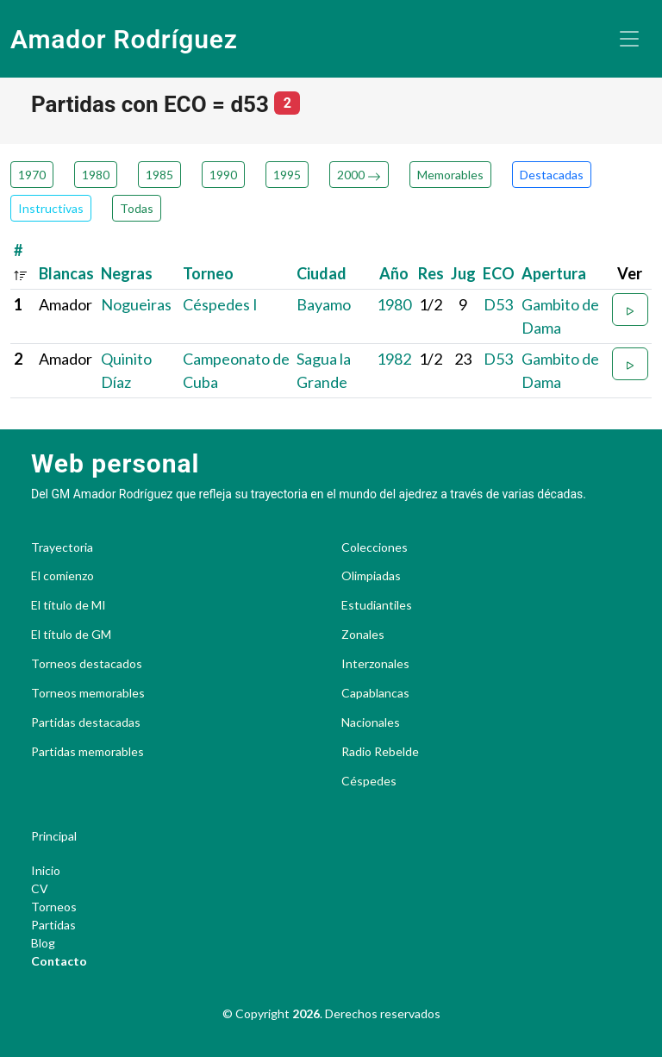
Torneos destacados (86, 664)
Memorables (450, 174)
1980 (95, 174)
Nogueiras (136, 304)
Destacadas (552, 174)
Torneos (54, 906)
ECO (499, 273)
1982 (394, 358)
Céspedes (369, 781)
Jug (463, 273)
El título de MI (68, 605)
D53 (498, 304)
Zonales (362, 635)
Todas (136, 208)
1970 (32, 174)
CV (39, 888)
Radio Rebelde (380, 752)
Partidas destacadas (86, 722)
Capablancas (375, 693)
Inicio (45, 870)
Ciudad (322, 273)
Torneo (208, 273)
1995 (287, 174)
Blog (43, 942)
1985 (159, 174)
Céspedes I (220, 304)
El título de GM (71, 635)
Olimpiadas (371, 576)
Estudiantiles (376, 605)
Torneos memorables (88, 693)
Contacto (59, 961)
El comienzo (62, 576)
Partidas (53, 924)
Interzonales (375, 664)
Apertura (553, 273)
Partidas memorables (87, 752)
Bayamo (324, 304)
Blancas (66, 273)
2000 (359, 174)
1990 (223, 174)
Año (394, 273)
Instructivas (51, 208)
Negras (127, 273)
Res (431, 273)
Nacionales (370, 722)
